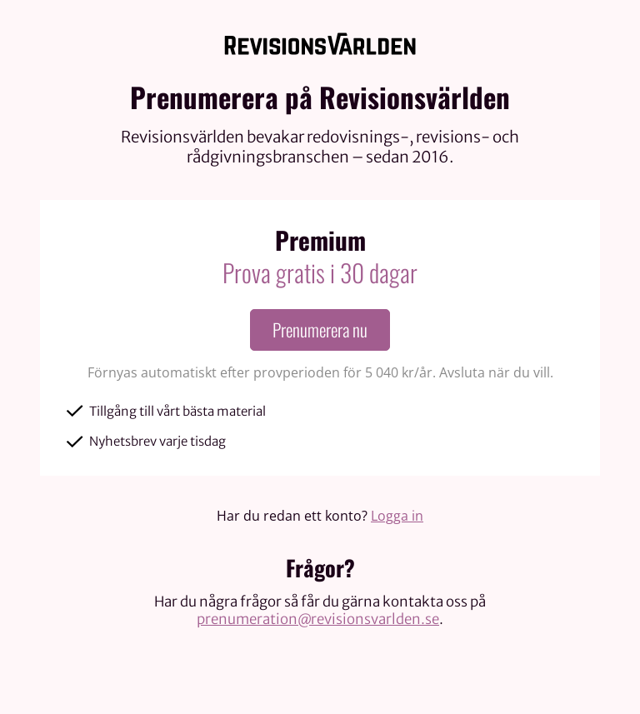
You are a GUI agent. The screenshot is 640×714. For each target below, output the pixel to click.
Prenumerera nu (320, 329)
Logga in (397, 516)
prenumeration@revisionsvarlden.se (318, 619)
